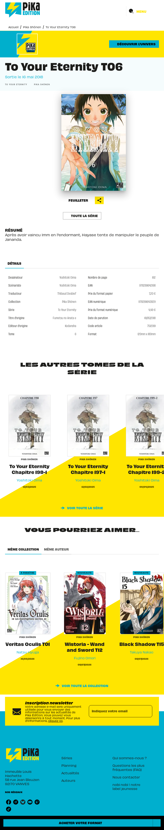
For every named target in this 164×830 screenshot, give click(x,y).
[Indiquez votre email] (115, 711)
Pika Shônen (32, 27)
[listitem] (8, 802)
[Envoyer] (147, 711)
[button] (134, 44)
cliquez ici (55, 721)
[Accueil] (22, 10)
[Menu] (142, 11)
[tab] (14, 263)
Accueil (13, 27)
